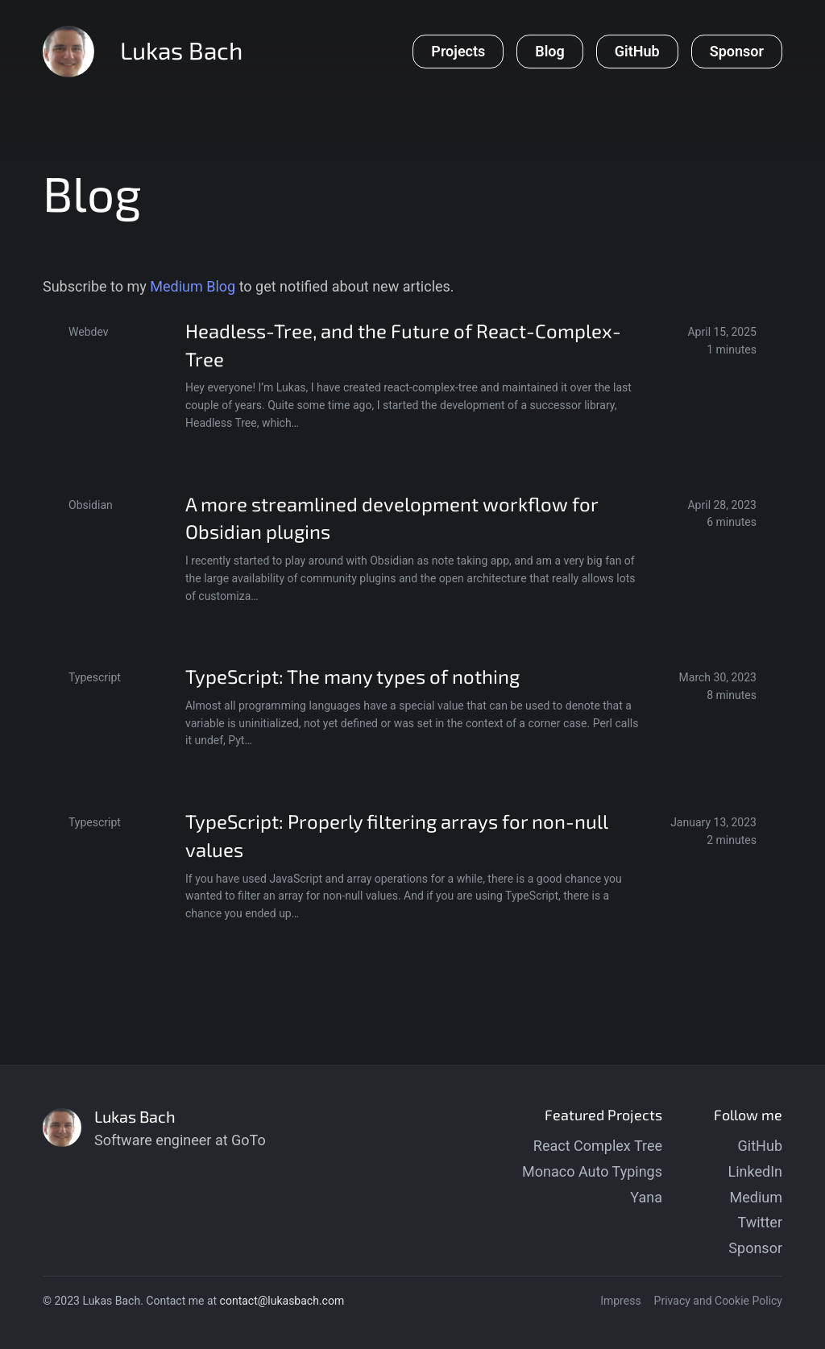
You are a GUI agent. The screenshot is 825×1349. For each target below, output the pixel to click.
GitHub (760, 1145)
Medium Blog (192, 286)
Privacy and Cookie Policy (718, 1300)
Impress (620, 1300)
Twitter (759, 1222)
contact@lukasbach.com (282, 1300)
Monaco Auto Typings (592, 1171)
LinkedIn (755, 1171)
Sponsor (755, 1247)
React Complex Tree (597, 1145)
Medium (756, 1197)
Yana (646, 1197)
